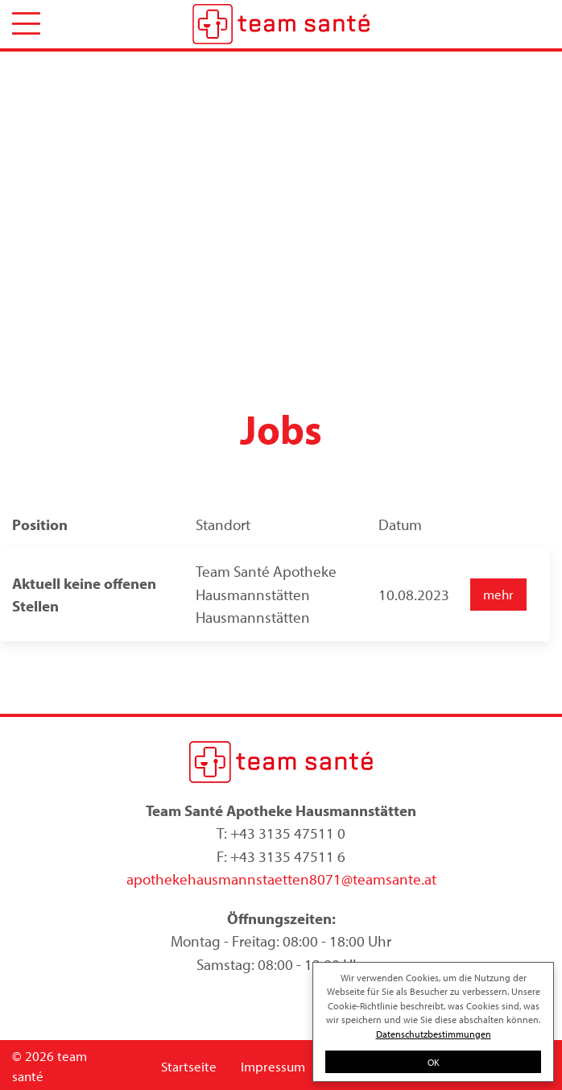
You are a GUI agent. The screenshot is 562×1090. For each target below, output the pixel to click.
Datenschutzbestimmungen (433, 1033)
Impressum (273, 1066)
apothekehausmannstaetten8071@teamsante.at (281, 879)
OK (434, 1061)
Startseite (189, 1066)
